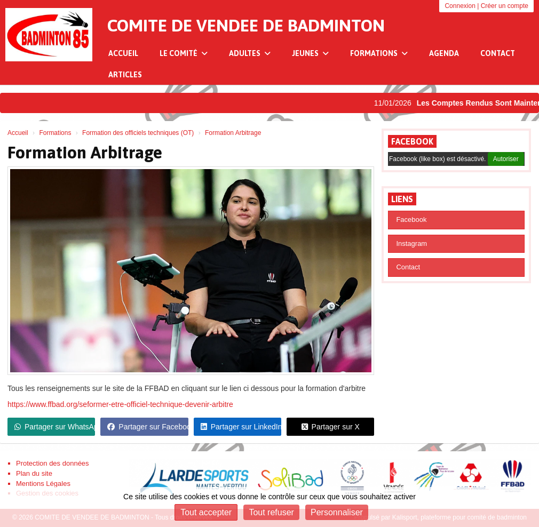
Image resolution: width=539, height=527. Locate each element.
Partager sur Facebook (147, 426)
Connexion (460, 6)
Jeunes (310, 53)
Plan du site (34, 473)
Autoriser (506, 159)
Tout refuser (271, 512)
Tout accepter (206, 512)
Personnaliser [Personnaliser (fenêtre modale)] (337, 512)
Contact (497, 53)
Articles (125, 74)
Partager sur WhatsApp (54, 426)
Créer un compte (504, 6)
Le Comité (184, 53)
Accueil (123, 53)
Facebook (412, 141)
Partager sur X (331, 426)
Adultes (250, 53)
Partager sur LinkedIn (241, 426)
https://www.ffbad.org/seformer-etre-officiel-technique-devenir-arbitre (120, 404)
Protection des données (52, 463)
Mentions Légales (43, 484)
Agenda (444, 53)
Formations (379, 53)
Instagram (411, 243)
